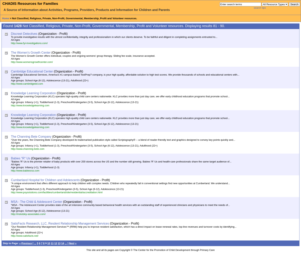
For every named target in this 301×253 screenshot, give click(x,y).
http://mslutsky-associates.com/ (28, 214)
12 (55, 243)
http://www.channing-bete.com (27, 148)
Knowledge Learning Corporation (33, 93)
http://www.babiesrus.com (25, 170)
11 (52, 243)
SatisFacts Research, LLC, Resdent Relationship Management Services (60, 223)
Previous (26, 243)
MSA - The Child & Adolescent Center (36, 201)
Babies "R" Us (20, 158)
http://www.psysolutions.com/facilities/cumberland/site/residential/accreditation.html (57, 192)
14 (62, 243)
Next (71, 243)
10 (48, 243)
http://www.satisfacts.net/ (24, 235)
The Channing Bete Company (31, 136)
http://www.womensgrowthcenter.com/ (32, 62)
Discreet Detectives (24, 33)
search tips (260, 7)
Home (5, 18)
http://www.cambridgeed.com (27, 83)
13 (59, 243)
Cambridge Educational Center (32, 71)
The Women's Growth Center (30, 52)
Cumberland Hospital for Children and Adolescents (45, 180)
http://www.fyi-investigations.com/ (29, 43)
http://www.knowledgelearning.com (30, 105)
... (35, 243)
